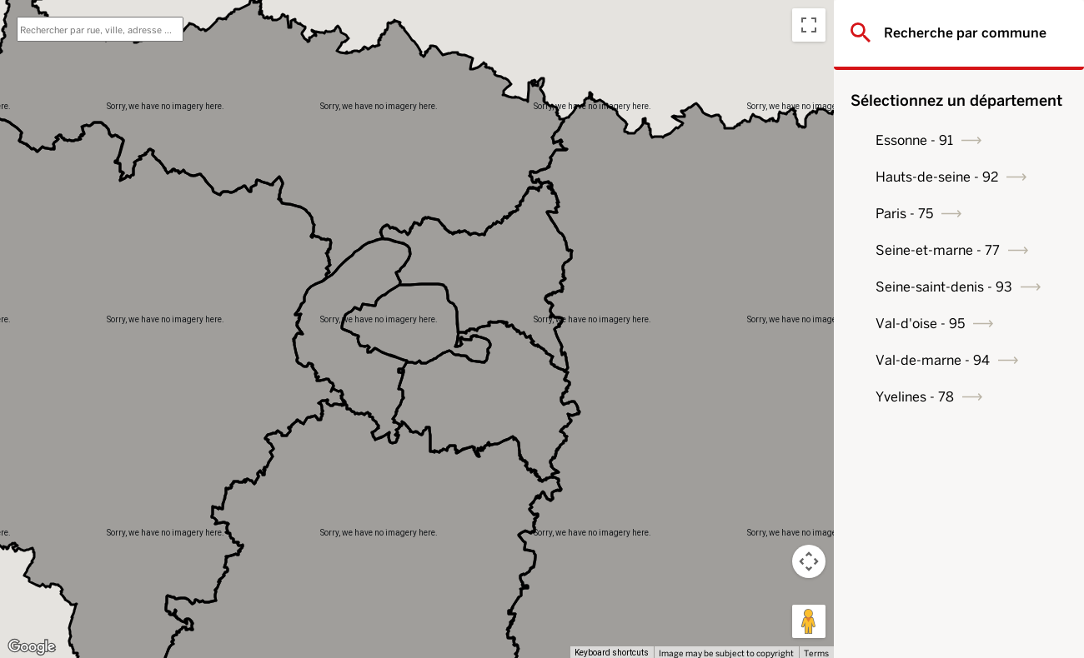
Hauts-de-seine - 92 (937, 177)
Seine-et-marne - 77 (938, 250)
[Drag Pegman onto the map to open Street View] (809, 621)
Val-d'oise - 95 (920, 323)
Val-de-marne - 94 (933, 360)
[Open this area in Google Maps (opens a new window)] (31, 647)
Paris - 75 (904, 214)
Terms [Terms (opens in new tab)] (816, 653)
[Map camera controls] (809, 561)
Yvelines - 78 (915, 397)
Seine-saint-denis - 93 (944, 287)
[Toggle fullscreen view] (809, 25)
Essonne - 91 (914, 140)
